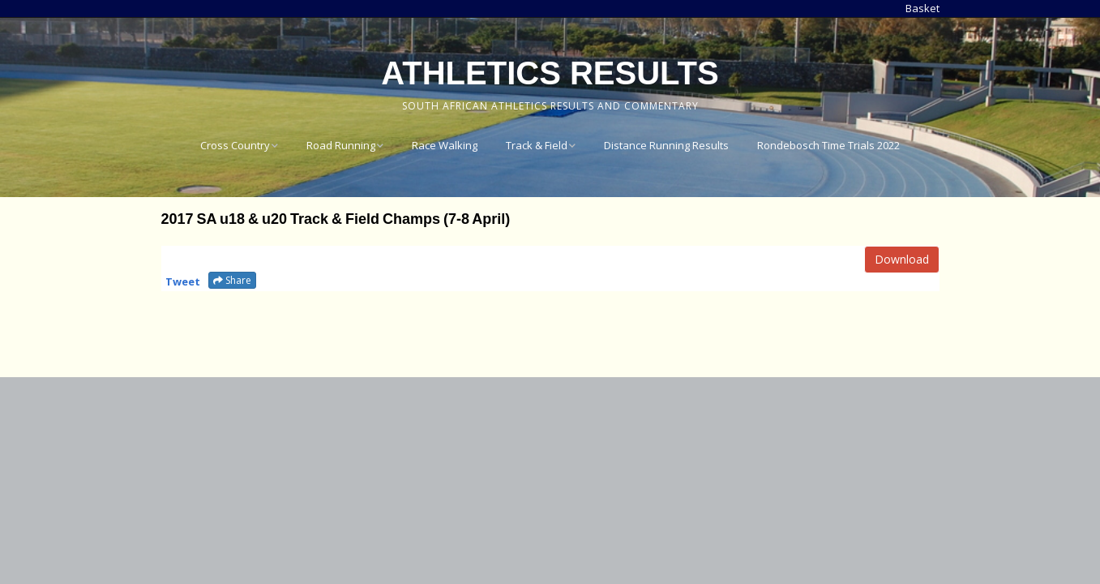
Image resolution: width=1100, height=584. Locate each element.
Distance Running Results (666, 145)
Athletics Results (549, 73)
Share (232, 280)
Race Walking (444, 145)
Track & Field (536, 145)
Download (902, 259)
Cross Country (235, 145)
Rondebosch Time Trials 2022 (828, 145)
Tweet (182, 281)
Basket (922, 8)
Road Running (340, 145)
